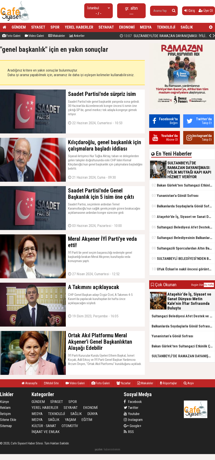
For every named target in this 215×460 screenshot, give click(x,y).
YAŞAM (70, 419)
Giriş (189, 10)
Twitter (131, 407)
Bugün (194, 284)
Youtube (132, 413)
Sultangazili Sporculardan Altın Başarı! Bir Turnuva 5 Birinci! (183, 248)
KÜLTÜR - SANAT (44, 426)
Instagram (133, 419)
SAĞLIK (187, 27)
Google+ (133, 426)
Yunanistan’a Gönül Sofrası (175, 195)
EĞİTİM (86, 419)
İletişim (5, 413)
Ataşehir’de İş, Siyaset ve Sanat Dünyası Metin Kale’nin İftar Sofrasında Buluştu (183, 216)
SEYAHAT (106, 27)
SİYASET (38, 27)
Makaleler (56, 36)
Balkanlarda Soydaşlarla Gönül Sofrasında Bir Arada (183, 205)
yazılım (98, 449)
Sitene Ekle (8, 419)
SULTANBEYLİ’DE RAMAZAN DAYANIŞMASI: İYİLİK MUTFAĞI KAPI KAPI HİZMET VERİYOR (183, 356)
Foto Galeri (11, 36)
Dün (201, 284)
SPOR (54, 27)
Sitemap (6, 426)
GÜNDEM (19, 27)
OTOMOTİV (70, 426)
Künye (4, 401)
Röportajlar (168, 383)
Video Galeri (34, 36)
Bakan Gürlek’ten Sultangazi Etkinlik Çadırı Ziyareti (183, 185)
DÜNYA (92, 413)
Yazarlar (123, 383)
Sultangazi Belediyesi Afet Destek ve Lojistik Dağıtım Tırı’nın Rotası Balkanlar (183, 227)
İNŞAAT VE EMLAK (46, 431)
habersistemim (112, 449)
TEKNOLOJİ (166, 27)
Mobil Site (51, 383)
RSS (129, 431)
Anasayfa (29, 383)
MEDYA (146, 27)
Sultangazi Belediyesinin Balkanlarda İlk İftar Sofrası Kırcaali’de (183, 237)
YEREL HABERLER (79, 27)
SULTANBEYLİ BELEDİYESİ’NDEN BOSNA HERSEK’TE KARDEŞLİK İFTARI (183, 258)
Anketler (76, 36)
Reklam (5, 407)
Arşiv (189, 383)
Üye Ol (206, 10)
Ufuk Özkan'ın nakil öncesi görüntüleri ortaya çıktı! (183, 268)
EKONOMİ (127, 27)
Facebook (133, 401)
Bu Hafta (208, 284)
